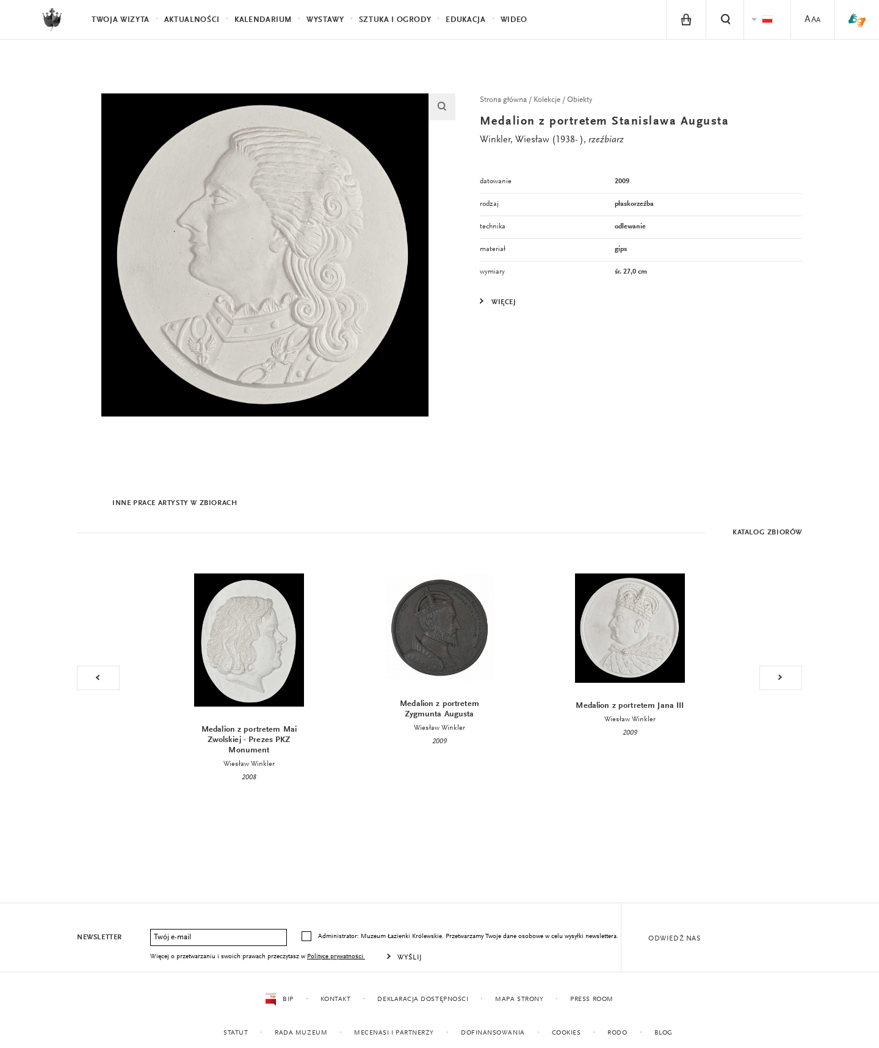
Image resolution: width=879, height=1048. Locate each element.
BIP (279, 1000)
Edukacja (465, 20)
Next (780, 678)
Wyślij (409, 957)
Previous (98, 678)
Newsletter (99, 937)
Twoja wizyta (121, 20)
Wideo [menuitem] (514, 20)
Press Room (591, 999)
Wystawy (325, 20)
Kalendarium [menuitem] (263, 20)
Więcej (503, 302)
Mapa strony (519, 999)
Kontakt (335, 999)
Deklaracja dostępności (422, 999)
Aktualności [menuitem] (192, 20)
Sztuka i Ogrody (395, 20)
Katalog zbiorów (767, 532)
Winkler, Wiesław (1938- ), (552, 140)
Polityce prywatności (336, 956)
